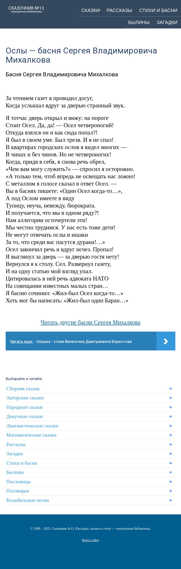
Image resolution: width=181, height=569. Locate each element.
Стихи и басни (21, 463)
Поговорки (17, 491)
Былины (15, 472)
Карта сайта (90, 540)
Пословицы (18, 481)
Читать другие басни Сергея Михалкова (90, 322)
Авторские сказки (25, 398)
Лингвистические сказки (32, 426)
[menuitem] (90, 10)
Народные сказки (24, 407)
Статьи (90, 546)
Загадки (14, 453)
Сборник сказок (23, 388)
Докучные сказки (24, 416)
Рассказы (15, 444)
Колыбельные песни (27, 500)
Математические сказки (31, 435)
